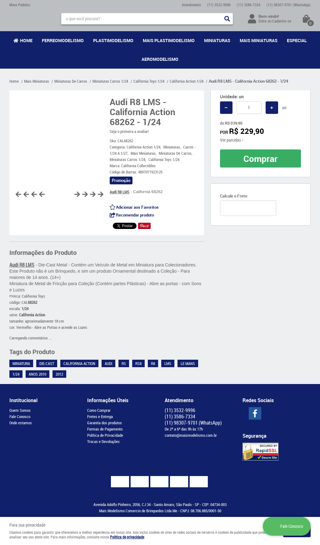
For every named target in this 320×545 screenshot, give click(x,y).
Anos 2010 (37, 374)
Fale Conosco (19, 416)
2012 (59, 374)
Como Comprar (99, 410)
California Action (79, 363)
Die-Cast (46, 363)
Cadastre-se (281, 21)
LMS (167, 363)
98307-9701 (289, 4)
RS (124, 363)
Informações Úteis (107, 400)
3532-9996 (219, 4)
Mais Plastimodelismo (169, 40)
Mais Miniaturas (259, 40)
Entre (262, 21)
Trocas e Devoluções (103, 441)
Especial (297, 40)
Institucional (23, 400)
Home (26, 40)
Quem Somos (20, 410)
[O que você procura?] (227, 18)
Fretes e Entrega (100, 416)
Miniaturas (217, 40)
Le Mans (188, 363)
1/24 (15, 374)
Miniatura (21, 363)
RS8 (138, 363)
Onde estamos (20, 423)
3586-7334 (248, 4)
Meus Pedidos (19, 4)
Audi (108, 363)
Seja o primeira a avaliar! (129, 131)
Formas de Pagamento (104, 429)
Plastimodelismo (113, 40)
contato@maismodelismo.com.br (191, 435)
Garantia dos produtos (104, 423)
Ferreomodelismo (63, 40)
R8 (153, 363)
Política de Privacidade (105, 435)
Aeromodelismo (160, 59)
